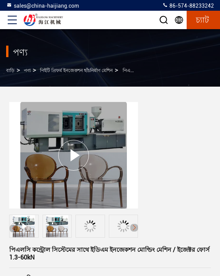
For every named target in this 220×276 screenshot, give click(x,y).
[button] (134, 228)
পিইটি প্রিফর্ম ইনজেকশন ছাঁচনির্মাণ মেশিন (76, 70)
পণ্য (27, 70)
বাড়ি (10, 70)
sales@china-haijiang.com (42, 5)
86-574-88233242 (188, 5)
